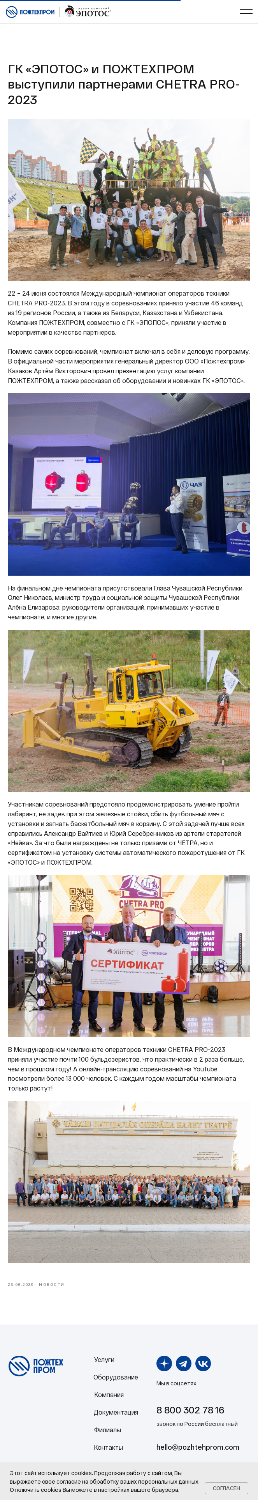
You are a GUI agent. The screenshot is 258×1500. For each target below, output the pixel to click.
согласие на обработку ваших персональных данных (127, 1481)
